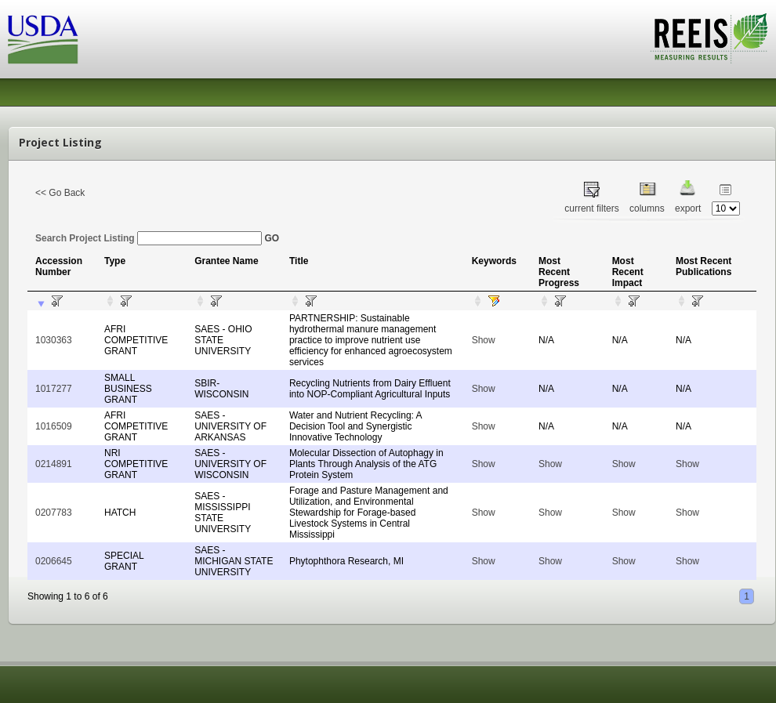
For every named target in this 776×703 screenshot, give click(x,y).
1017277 (53, 388)
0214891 (53, 463)
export (688, 208)
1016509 (53, 426)
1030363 (53, 340)
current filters (591, 208)
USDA (43, 39)
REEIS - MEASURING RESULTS (709, 38)
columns (647, 208)
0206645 (53, 561)
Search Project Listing (148, 238)
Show (483, 340)
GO (271, 238)
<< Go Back (60, 192)
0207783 (53, 512)
